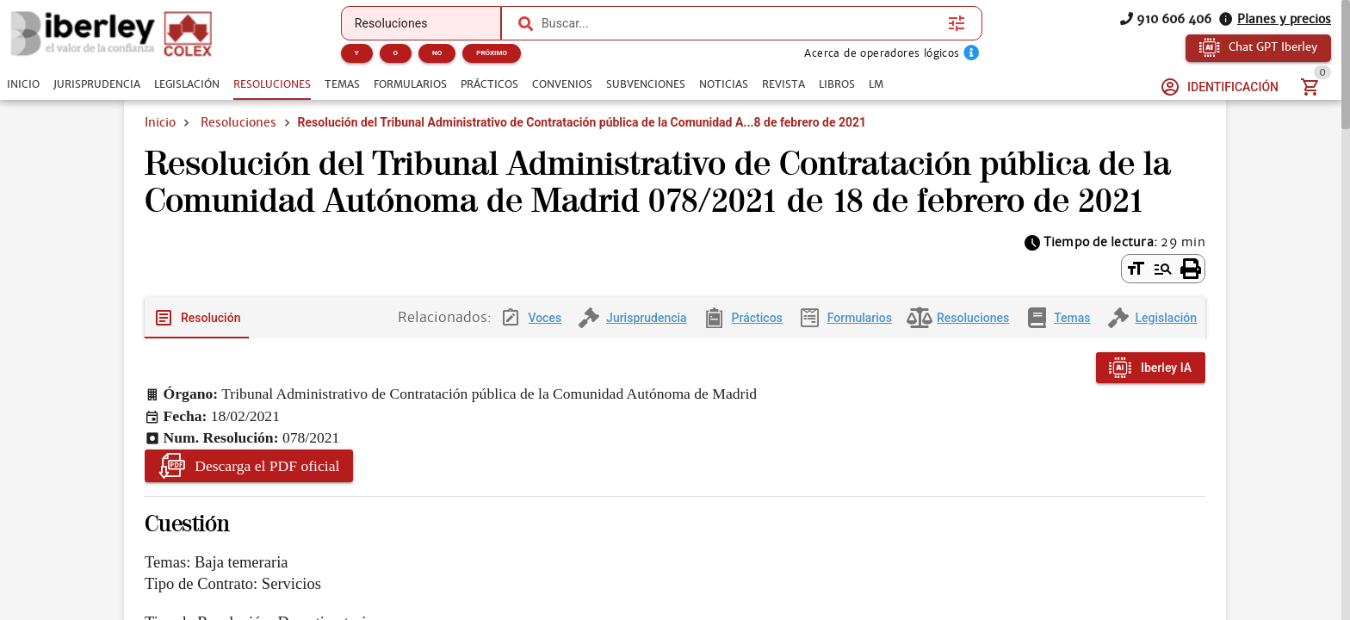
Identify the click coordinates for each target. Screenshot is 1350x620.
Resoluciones (238, 122)
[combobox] (740, 23)
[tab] (23, 84)
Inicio (160, 122)
